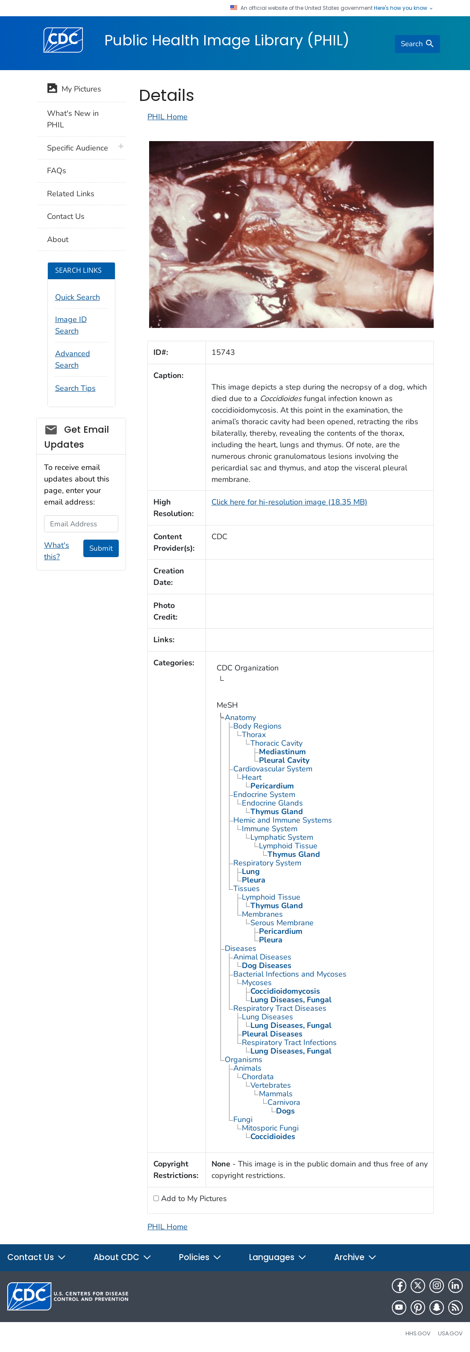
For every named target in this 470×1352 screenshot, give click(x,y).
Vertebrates (270, 1085)
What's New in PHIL (73, 119)
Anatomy (240, 717)
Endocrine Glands (272, 803)
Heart (251, 777)
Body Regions (257, 726)
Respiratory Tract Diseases (279, 1008)
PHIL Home (167, 117)
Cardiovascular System (272, 769)
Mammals (276, 1094)
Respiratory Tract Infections (289, 1042)
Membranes (262, 914)
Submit (101, 548)
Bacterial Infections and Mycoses (290, 974)
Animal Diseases (262, 957)
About (57, 239)
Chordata (258, 1077)
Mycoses (257, 982)
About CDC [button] (123, 1257)
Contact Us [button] (36, 1257)
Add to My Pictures (193, 1198)
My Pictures (74, 90)
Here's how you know (404, 8)
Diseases (240, 948)
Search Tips (75, 388)
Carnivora (283, 1102)
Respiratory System (267, 863)
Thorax (254, 734)
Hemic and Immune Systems (282, 820)
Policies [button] (200, 1257)
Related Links (70, 194)
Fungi (243, 1119)
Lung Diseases (267, 1017)
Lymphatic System (281, 837)
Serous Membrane (282, 923)
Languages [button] (278, 1257)
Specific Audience (77, 148)
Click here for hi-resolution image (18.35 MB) (289, 502)
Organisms (243, 1059)
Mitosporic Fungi (270, 1128)
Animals (247, 1068)
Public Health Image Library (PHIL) (227, 40)
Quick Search (77, 297)
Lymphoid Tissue (288, 846)
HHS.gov (418, 1333)
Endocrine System (264, 794)
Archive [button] (355, 1257)
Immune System (269, 829)
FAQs (56, 170)
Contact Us (66, 216)
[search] (417, 44)
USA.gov (450, 1333)
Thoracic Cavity (276, 743)
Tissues (246, 888)
